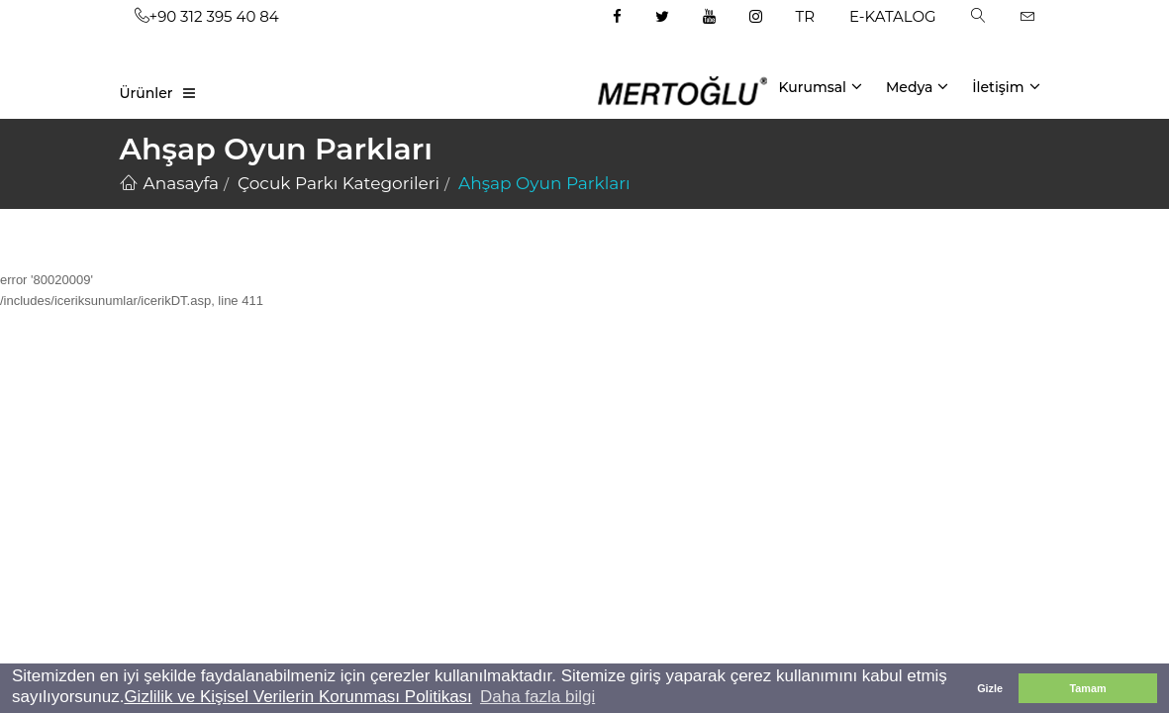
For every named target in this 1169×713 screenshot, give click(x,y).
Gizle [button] (990, 688)
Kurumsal (820, 86)
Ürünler (146, 93)
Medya (917, 86)
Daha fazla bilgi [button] (537, 696)
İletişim (1005, 86)
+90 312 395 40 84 (207, 16)
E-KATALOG (892, 16)
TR (805, 16)
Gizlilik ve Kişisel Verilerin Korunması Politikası (297, 696)
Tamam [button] (1087, 688)
